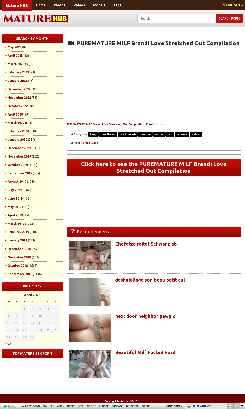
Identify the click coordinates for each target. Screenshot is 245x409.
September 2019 (20, 173)
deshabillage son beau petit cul (150, 280)
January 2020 (17, 139)
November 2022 (19, 97)
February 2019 (18, 232)
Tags (117, 5)
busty (93, 134)
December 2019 (19, 148)
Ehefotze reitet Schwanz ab (146, 243)
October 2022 (18, 106)
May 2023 (14, 47)
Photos (59, 5)
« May (8, 344)
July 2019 (15, 190)
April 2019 (15, 215)
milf (170, 134)
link (241, 349)
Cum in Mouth (127, 134)
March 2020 (16, 122)
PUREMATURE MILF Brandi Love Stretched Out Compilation (105, 124)
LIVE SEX (233, 5)
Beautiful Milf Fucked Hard (145, 352)
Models (99, 5)
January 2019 (17, 240)
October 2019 (18, 165)
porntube (182, 134)
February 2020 (18, 131)
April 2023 (15, 55)
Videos (79, 5)
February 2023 (18, 72)
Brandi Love (90, 142)
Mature (159, 134)
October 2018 (18, 265)
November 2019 (19, 156)
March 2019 (16, 223)
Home (41, 5)
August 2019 (17, 181)
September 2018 (20, 274)
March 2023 (16, 64)
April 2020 (15, 114)
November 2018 (19, 257)
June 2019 (15, 198)
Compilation (108, 134)
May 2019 (14, 207)
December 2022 (19, 89)
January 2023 (17, 80)
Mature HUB (17, 5)
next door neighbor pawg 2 (145, 316)
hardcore (145, 134)
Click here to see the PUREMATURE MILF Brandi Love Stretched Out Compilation (154, 167)
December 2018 (19, 248)
